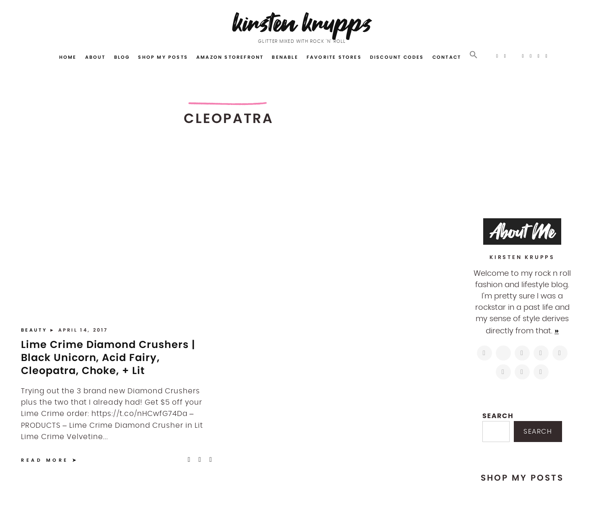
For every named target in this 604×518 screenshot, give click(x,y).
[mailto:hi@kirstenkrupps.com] (522, 371)
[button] (473, 55)
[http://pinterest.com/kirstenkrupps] (541, 353)
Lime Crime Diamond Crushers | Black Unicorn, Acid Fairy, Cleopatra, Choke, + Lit (108, 357)
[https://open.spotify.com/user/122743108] (541, 371)
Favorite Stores (334, 57)
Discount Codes (397, 57)
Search (497, 416)
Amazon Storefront (229, 57)
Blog (122, 57)
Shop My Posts (163, 57)
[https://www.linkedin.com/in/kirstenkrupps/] (560, 353)
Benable (285, 57)
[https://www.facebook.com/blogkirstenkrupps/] (522, 353)
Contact (446, 57)
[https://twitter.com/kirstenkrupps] (503, 353)
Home (68, 57)
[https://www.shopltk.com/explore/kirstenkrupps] (503, 371)
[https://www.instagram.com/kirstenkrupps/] (484, 353)
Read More (45, 460)
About (95, 57)
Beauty (35, 330)
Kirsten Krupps (302, 22)
